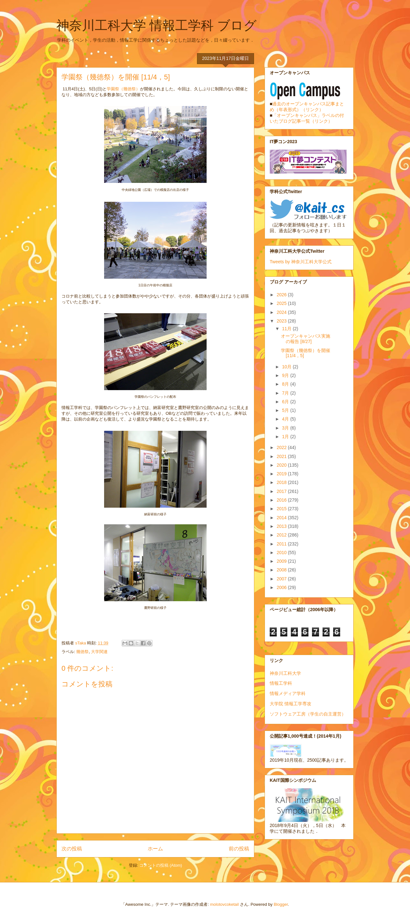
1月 (286, 436)
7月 (286, 393)
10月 (287, 366)
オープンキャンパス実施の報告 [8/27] (305, 338)
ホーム (155, 848)
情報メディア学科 (288, 693)
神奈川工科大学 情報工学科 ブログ (156, 25)
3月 (286, 427)
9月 (286, 375)
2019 (282, 473)
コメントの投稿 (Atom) (160, 865)
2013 (282, 526)
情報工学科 (281, 683)
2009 (282, 561)
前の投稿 (239, 848)
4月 (286, 419)
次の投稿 (72, 848)
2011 (282, 543)
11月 (287, 328)
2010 (282, 552)
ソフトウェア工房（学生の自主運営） (308, 713)
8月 (286, 384)
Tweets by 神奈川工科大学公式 (301, 261)
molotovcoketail (224, 904)
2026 (282, 294)
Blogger (281, 904)
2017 (282, 491)
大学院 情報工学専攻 (290, 703)
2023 (282, 320)
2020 (282, 465)
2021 (282, 456)
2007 (282, 578)
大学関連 (99, 651)
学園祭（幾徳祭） (123, 88)
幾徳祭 (82, 651)
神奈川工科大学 (285, 673)
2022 (282, 447)
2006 (282, 587)
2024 (282, 312)
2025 (282, 303)
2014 (282, 517)
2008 (282, 569)
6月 (286, 401)
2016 (282, 500)
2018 (282, 482)
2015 (282, 508)
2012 (282, 534)
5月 (286, 410)
